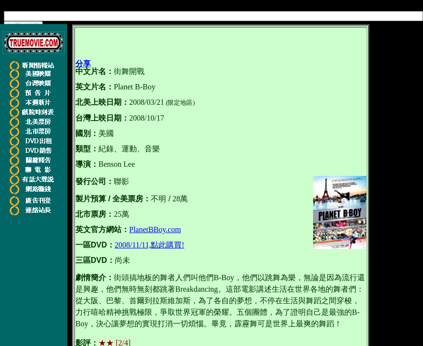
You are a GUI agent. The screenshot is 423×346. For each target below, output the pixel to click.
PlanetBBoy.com (155, 229)
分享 (83, 64)
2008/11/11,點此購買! (149, 245)
